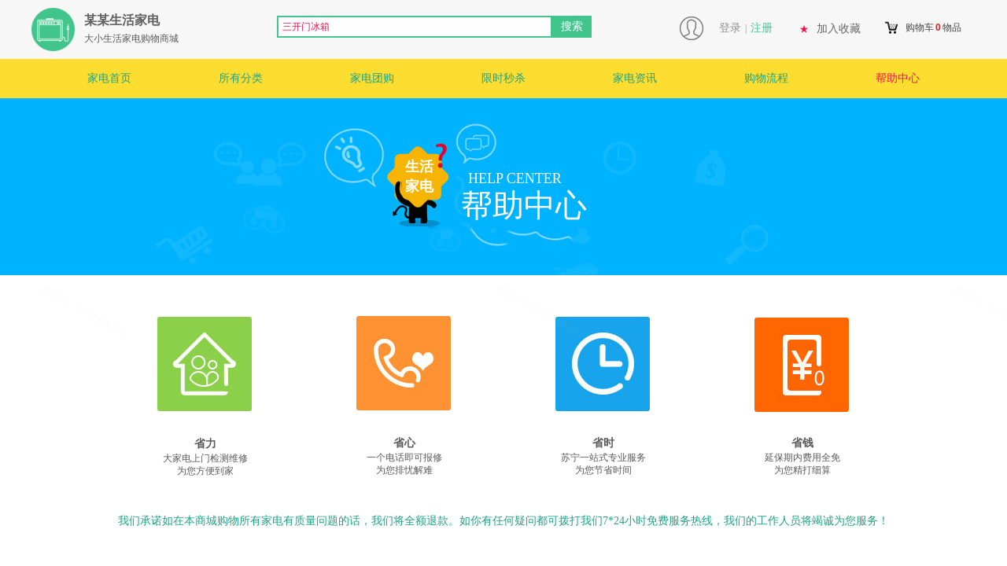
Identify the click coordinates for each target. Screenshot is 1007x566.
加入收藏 (839, 29)
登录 (730, 28)
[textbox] (414, 27)
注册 (762, 28)
